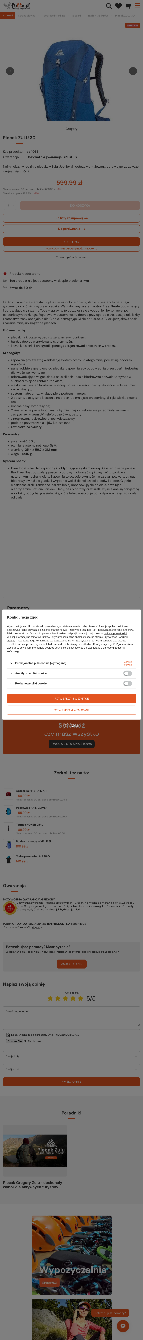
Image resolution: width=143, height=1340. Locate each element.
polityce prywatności (115, 633)
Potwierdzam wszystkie (71, 698)
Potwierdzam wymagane (71, 710)
